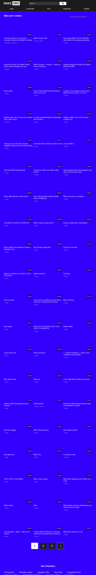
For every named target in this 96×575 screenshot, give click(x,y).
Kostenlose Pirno (74, 572)
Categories (30, 9)
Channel (87, 9)
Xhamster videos (25, 572)
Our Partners (48, 566)
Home (12, 9)
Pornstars (67, 9)
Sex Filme (58, 572)
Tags (48, 9)
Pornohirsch (9, 572)
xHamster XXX (43, 572)
